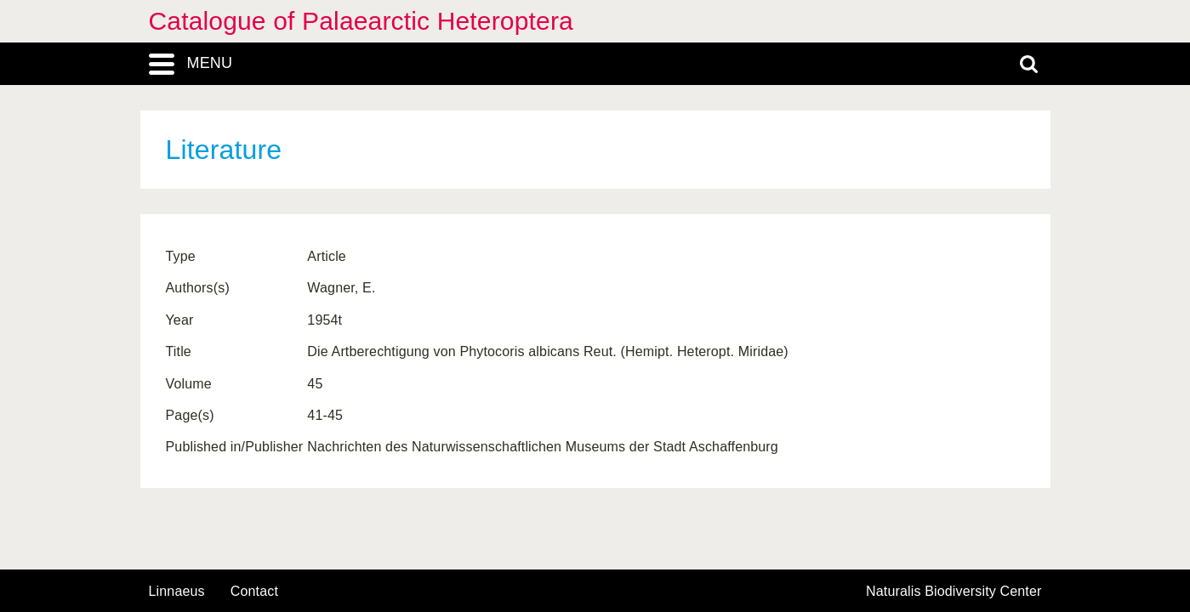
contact (254, 591)
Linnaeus (177, 591)
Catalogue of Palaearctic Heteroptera (361, 21)
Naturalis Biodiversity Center (954, 591)
